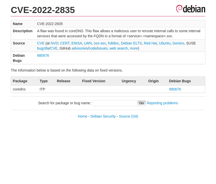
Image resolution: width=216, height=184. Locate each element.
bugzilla (43, 48)
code (92, 48)
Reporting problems (162, 103)
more (134, 48)
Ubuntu (164, 43)
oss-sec (100, 43)
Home (82, 116)
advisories (80, 48)
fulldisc (113, 43)
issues (102, 48)
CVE (41, 43)
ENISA (76, 43)
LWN (88, 43)
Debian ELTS (131, 43)
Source (124, 116)
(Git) (134, 116)
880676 (43, 55)
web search (119, 48)
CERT (64, 43)
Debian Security (103, 116)
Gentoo (178, 43)
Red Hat (150, 43)
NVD (54, 43)
